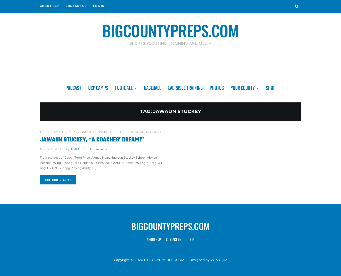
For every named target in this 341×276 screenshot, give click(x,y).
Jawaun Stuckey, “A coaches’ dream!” (92, 140)
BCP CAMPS (98, 88)
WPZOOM (219, 260)
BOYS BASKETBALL (103, 132)
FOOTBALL (124, 88)
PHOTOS (217, 88)
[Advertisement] (170, 65)
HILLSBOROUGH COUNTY (140, 132)
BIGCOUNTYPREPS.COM (170, 30)
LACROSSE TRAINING (185, 88)
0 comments (98, 149)
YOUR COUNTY (243, 88)
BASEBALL (152, 88)
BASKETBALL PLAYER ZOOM (63, 132)
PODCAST (73, 88)
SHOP (271, 88)
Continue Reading (58, 179)
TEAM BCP (77, 149)
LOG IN (98, 6)
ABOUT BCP (49, 6)
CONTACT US (76, 6)
